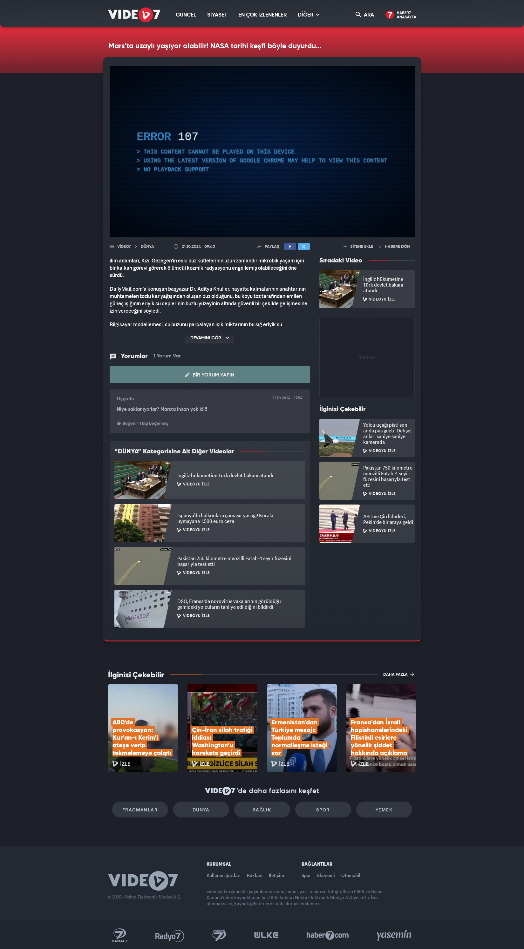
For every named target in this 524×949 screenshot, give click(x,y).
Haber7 (328, 935)
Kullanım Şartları (224, 875)
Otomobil (350, 875)
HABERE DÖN (394, 247)
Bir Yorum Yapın (209, 375)
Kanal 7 (119, 935)
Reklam (254, 875)
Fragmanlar (140, 810)
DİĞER (309, 14)
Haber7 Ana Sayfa (400, 15)
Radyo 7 (169, 935)
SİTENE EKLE (358, 247)
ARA (365, 14)
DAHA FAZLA (398, 674)
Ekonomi (326, 875)
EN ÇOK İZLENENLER (262, 15)
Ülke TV (266, 935)
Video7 (124, 247)
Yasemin (394, 935)
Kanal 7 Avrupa (219, 935)
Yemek (384, 810)
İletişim (276, 875)
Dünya (201, 810)
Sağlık (262, 810)
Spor (323, 810)
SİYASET (217, 15)
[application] (262, 151)
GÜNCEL (186, 15)
